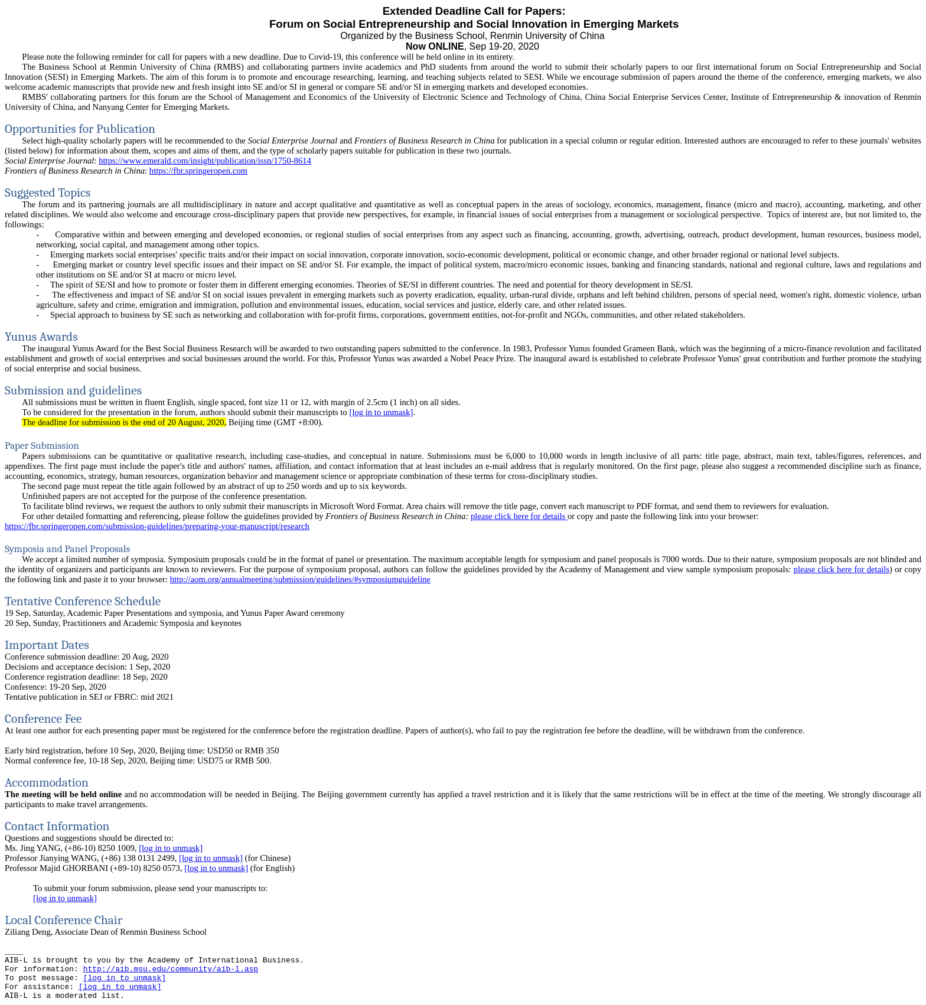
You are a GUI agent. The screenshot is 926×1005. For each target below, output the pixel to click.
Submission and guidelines (73, 390)
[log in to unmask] (381, 412)
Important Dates (47, 645)
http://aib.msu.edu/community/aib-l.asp (170, 969)
